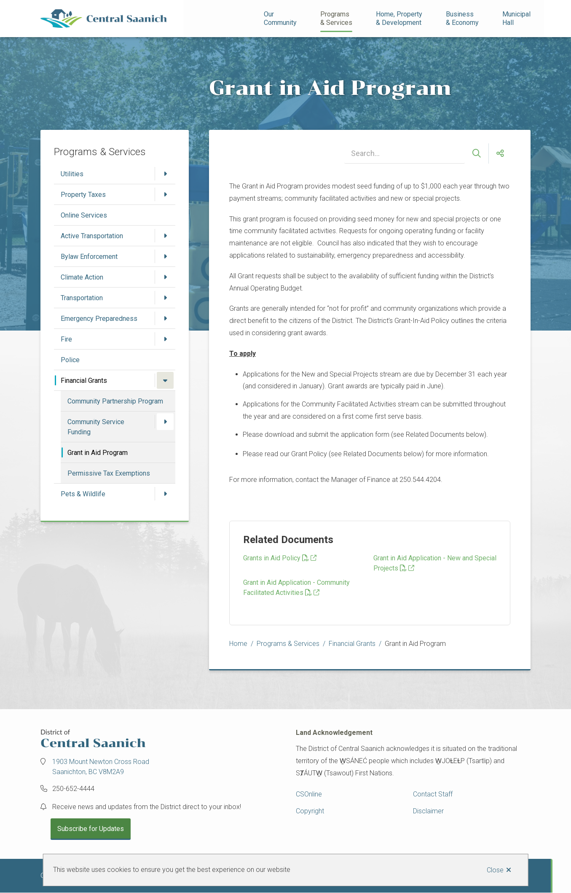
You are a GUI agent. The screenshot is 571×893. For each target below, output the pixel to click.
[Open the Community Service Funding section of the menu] (165, 421)
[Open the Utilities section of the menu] (165, 173)
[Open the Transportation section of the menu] (165, 297)
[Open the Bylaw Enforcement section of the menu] (165, 256)
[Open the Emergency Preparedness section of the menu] (165, 318)
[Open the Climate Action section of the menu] (165, 277)
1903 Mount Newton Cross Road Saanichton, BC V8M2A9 (100, 767)
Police (70, 360)
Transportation (82, 298)
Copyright (310, 811)
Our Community (280, 18)
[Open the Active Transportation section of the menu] (165, 235)
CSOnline (309, 794)
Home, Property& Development (399, 18)
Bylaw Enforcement (89, 257)
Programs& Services (336, 18)
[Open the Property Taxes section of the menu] (165, 194)
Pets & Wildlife (83, 494)
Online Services (84, 215)
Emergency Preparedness (99, 319)
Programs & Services (288, 644)
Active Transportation (92, 236)
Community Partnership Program (115, 401)
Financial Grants (84, 381)
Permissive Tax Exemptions (108, 473)
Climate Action (82, 277)
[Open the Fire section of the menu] (165, 339)
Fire (66, 339)
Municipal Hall (517, 18)
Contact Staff (433, 794)
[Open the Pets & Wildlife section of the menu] (165, 493)
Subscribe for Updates (90, 829)
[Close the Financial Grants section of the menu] (165, 380)
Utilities (72, 174)
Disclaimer (428, 811)
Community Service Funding (95, 427)
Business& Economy (462, 18)
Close (495, 870)
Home (238, 644)
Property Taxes (83, 195)
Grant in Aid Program (97, 453)
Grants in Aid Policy (276, 558)
